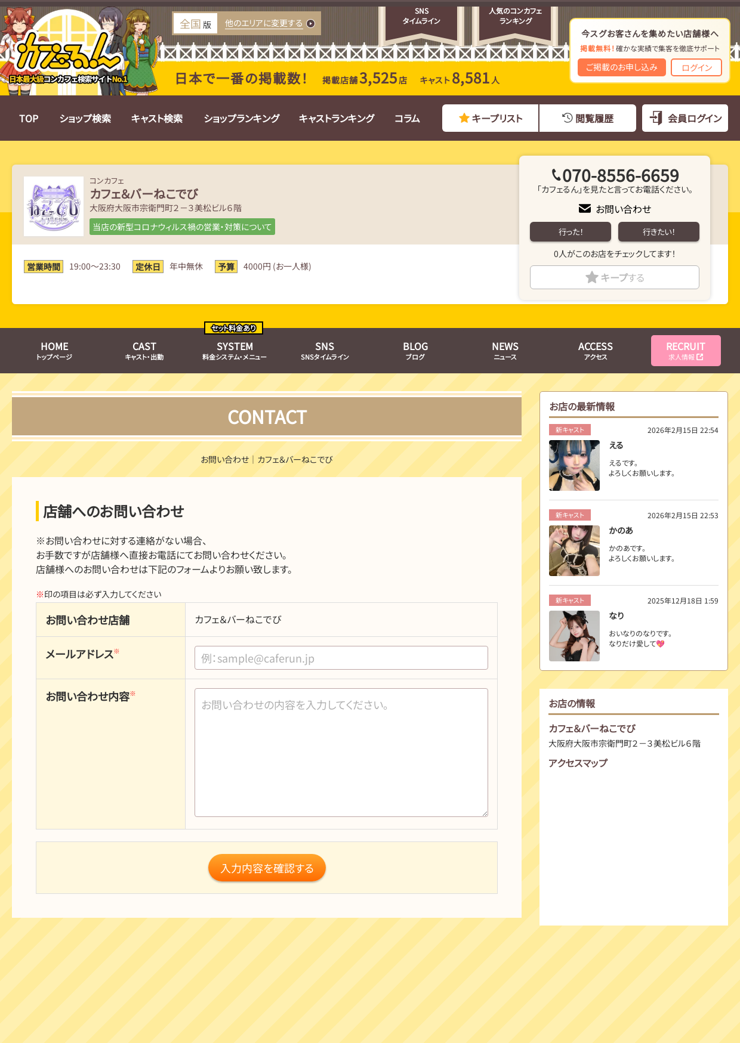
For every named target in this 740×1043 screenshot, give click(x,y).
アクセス (595, 350)
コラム (407, 118)
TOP (28, 118)
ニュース (505, 350)
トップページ (54, 350)
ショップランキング (241, 118)
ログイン (697, 67)
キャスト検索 (157, 118)
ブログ (415, 350)
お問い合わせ (623, 209)
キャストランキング (336, 118)
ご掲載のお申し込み (622, 67)
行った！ (571, 231)
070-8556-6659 (620, 174)
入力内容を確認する (267, 867)
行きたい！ (659, 231)
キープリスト (497, 118)
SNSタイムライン (325, 350)
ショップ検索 (85, 118)
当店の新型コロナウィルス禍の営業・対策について (182, 226)
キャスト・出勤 (144, 350)
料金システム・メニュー (234, 350)
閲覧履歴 (594, 118)
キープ (623, 277)
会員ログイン (695, 118)
